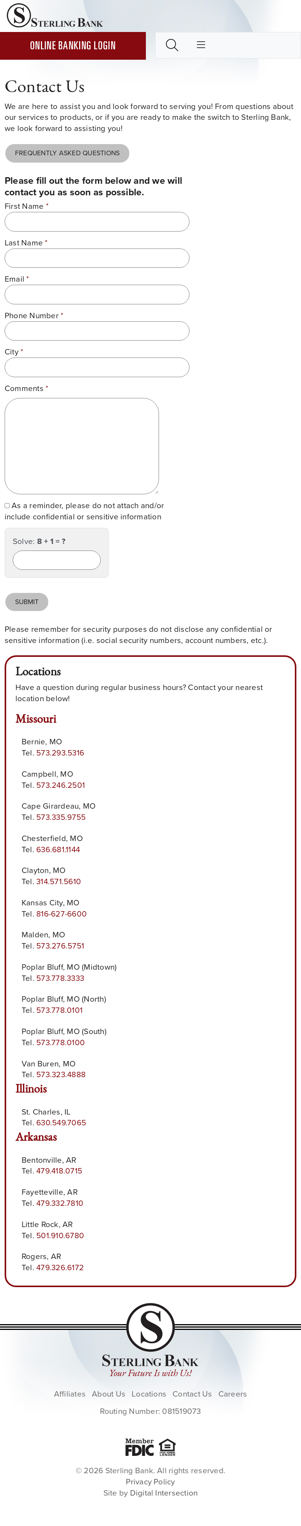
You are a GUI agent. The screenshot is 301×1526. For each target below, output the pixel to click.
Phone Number (34, 315)
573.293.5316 (60, 753)
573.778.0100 (60, 1042)
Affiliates (70, 1394)
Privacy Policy (150, 1481)
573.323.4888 (61, 1074)
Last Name (26, 242)
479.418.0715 (59, 1171)
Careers (232, 1394)
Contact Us (192, 1394)
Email (17, 279)
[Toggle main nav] (201, 45)
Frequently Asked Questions (67, 153)
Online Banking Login (73, 46)
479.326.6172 (60, 1267)
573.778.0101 (59, 1010)
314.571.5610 (58, 881)
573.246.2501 (60, 785)
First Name (27, 206)
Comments (26, 388)
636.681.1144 (58, 849)
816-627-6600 (61, 914)
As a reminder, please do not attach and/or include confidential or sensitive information (84, 511)
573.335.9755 (61, 817)
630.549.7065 (61, 1122)
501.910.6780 (60, 1235)
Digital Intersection (164, 1493)
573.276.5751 (60, 946)
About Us (108, 1394)
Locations (149, 1394)
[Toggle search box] (172, 45)
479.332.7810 (59, 1203)
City (14, 352)
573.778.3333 (60, 978)
